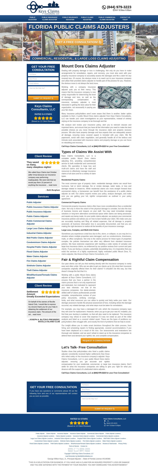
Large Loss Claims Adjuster (40, 228)
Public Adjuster (32, 18)
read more (53, 185)
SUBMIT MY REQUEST (43, 98)
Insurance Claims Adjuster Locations (84, 436)
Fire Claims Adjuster (36, 261)
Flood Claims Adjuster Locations (39, 443)
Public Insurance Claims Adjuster (49, 18)
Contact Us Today (125, 18)
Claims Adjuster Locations (63, 436)
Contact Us (84, 446)
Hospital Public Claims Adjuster (42, 247)
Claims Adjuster (51, 433)
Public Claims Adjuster (87, 18)
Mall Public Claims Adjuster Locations (115, 438)
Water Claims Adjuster (37, 256)
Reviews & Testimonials (110, 443)
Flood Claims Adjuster (37, 252)
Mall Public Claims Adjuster (40, 238)
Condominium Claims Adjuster (41, 242)
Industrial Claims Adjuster (39, 233)
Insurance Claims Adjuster (77, 433)
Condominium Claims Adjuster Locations (47, 441)
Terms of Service (74, 446)
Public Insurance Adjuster (70, 18)
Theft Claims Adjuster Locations (59, 443)
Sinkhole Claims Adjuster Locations (70, 441)
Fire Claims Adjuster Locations (92, 441)
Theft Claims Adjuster (37, 270)
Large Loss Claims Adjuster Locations (42, 438)
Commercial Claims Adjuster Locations (107, 436)
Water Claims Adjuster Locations (112, 441)
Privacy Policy (122, 443)
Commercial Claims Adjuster (95, 433)
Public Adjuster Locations (113, 433)
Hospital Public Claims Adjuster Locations (89, 438)
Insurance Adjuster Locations (45, 436)
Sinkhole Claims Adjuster (39, 265)
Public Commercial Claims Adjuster (107, 18)
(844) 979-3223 (116, 7)
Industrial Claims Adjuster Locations (65, 438)
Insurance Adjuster (62, 433)
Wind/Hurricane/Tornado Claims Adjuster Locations (86, 443)
